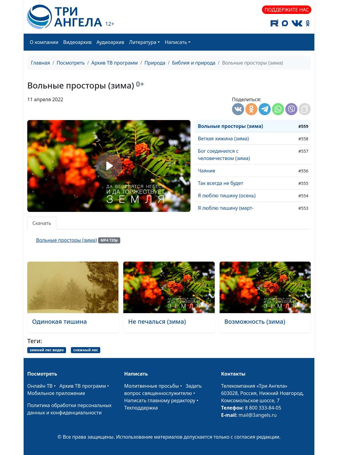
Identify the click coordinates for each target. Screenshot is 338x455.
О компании (44, 42)
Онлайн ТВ (40, 386)
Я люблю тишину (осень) (226, 195)
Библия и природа (193, 62)
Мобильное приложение (56, 393)
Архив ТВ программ (114, 62)
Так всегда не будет (220, 183)
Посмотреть (71, 62)
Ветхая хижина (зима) (223, 138)
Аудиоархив (110, 42)
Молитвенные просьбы (151, 386)
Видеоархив (77, 42)
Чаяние (206, 170)
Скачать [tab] (41, 223)
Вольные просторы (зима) (230, 126)
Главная (40, 62)
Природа (154, 62)
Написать (176, 42)
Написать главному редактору (159, 400)
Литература (142, 42)
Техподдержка (141, 407)
